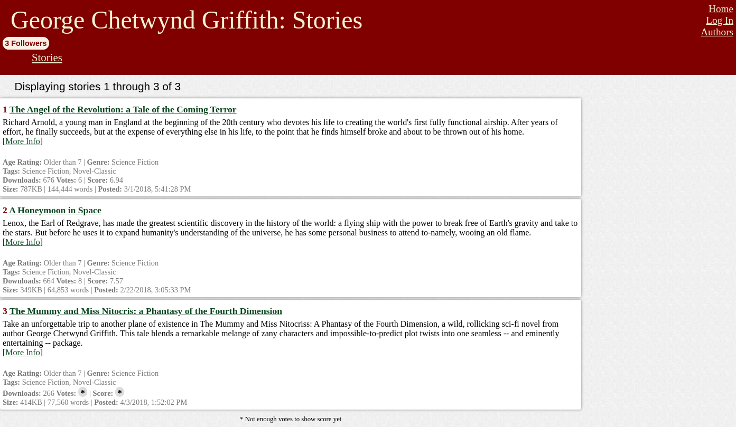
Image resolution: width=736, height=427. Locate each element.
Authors (717, 31)
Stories (47, 57)
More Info (22, 141)
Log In (719, 20)
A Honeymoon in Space (55, 210)
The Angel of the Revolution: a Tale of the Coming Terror (123, 109)
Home (721, 8)
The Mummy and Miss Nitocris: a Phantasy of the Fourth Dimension (146, 311)
